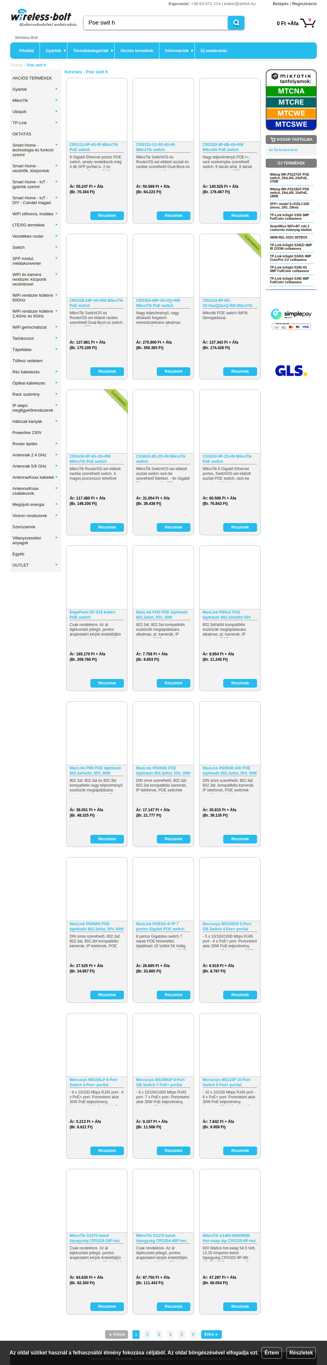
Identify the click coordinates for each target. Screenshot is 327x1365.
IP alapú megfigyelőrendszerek (35, 408)
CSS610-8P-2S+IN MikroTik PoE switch (227, 459)
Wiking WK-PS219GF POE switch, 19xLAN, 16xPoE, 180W (289, 192)
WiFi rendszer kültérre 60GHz (35, 297)
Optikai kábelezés (35, 383)
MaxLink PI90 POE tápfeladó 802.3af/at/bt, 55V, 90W (95, 770)
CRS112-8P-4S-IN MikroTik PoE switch (94, 147)
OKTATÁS (21, 134)
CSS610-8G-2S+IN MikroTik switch (161, 459)
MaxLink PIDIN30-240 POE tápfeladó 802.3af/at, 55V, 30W (230, 770)
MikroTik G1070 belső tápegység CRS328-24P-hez (95, 1238)
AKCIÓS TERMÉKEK (32, 78)
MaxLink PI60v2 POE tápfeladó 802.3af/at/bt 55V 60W (227, 615)
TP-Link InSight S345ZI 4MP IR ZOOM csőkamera (291, 246)
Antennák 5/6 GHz (35, 466)
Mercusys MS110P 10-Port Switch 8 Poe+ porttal (226, 1082)
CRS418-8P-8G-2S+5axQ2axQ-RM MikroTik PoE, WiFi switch (228, 303)
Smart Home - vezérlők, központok (35, 168)
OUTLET (35, 565)
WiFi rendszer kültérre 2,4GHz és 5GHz (35, 313)
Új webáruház (214, 50)
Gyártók (56, 50)
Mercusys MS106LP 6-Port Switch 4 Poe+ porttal (94, 1082)
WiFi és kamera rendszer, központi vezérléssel (35, 279)
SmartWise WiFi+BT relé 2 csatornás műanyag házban (291, 228)
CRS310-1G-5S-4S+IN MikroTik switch (155, 147)
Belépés (281, 3)
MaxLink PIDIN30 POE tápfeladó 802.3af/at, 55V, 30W (163, 770)
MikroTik (35, 100)
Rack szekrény (35, 394)
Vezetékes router (35, 236)
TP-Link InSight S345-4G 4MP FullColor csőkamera (289, 269)
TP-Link (35, 122)
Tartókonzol (35, 338)
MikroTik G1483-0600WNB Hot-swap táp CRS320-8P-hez (229, 1238)
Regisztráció (304, 3)
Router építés (35, 443)
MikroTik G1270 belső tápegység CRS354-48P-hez (161, 1238)
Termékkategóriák (93, 50)
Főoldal (26, 50)
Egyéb (18, 554)
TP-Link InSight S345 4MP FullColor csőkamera (289, 280)
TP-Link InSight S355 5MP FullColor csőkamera (289, 216)
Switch (35, 247)
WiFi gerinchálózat (35, 327)
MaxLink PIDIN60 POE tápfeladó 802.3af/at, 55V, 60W (97, 926)
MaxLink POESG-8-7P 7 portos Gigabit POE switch (160, 926)
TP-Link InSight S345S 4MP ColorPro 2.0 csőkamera (290, 258)
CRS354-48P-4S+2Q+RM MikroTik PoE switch (158, 303)
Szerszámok (23, 526)
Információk (179, 50)
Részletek (301, 1352)
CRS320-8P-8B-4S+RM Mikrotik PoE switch (223, 147)
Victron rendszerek (35, 515)
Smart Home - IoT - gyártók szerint (35, 184)
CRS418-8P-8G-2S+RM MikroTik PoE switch (90, 459)
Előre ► (211, 1334)
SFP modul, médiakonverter (35, 261)
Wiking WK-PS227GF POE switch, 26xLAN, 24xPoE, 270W (289, 178)
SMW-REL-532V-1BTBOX (289, 237)
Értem (271, 1352)
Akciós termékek (136, 50)
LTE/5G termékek (35, 225)
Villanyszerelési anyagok (35, 540)
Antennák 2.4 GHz (35, 455)
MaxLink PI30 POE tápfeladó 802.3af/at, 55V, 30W (161, 615)
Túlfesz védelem (27, 360)
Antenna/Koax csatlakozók (35, 491)
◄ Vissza (116, 1334)
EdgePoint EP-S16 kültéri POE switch (92, 615)
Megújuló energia (35, 504)
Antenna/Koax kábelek (35, 477)
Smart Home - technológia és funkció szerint (35, 150)
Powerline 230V (27, 432)
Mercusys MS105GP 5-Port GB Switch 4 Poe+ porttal (227, 926)
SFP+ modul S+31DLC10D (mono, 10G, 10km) (289, 205)
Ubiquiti (35, 111)
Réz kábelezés (35, 372)
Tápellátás (35, 349)
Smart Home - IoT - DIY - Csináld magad (35, 200)
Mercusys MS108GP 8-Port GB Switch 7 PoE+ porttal (160, 1082)
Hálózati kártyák (35, 421)
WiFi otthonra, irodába (35, 213)
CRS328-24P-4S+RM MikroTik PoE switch (96, 303)
